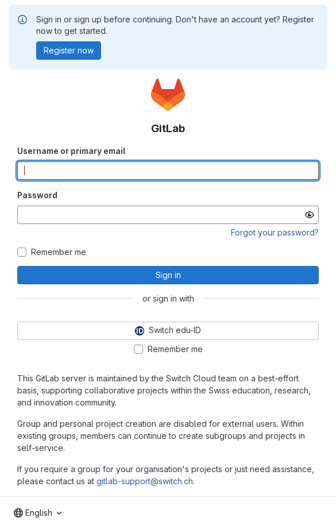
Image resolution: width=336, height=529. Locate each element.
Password (37, 195)
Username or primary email (71, 151)
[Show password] (309, 215)
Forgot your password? (275, 232)
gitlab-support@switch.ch (144, 481)
